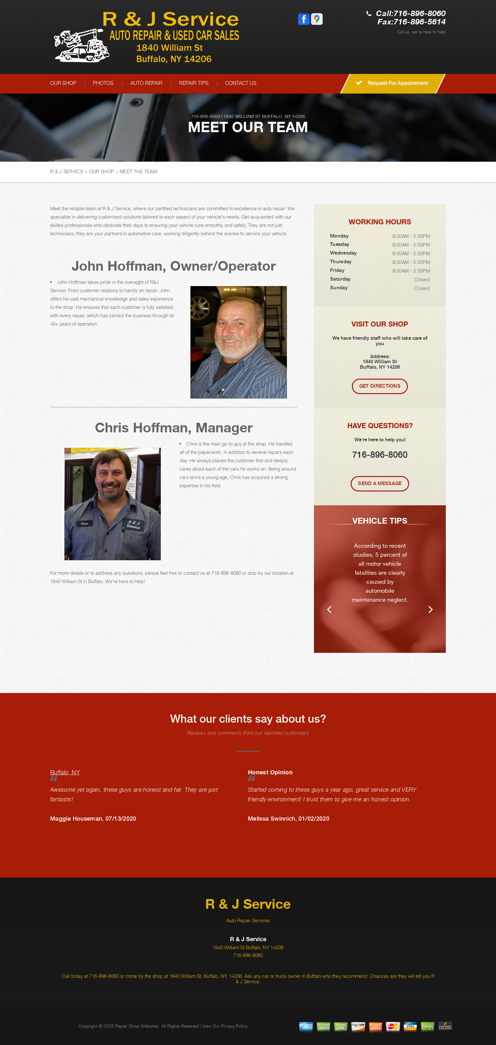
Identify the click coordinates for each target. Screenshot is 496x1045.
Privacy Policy (234, 1026)
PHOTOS (103, 83)
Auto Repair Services (248, 920)
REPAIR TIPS (193, 83)
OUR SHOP (63, 83)
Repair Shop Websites (137, 1026)
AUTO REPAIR (146, 83)
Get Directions (379, 386)
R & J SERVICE (66, 171)
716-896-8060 (420, 14)
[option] (380, 579)
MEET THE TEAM (138, 171)
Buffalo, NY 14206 (283, 116)
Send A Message (379, 483)
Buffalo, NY (65, 772)
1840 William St (242, 116)
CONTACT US (240, 83)
